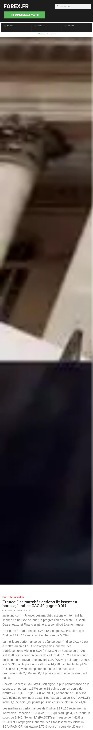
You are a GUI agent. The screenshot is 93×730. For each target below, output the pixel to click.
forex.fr (16, 6)
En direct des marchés (13, 597)
